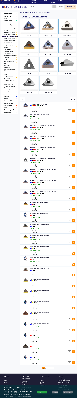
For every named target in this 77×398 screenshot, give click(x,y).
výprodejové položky (11, 110)
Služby (23, 384)
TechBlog (60, 1)
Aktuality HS (24, 381)
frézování (11, 92)
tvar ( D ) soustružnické (11, 29)
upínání (11, 94)
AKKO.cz (42, 383)
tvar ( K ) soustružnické (11, 31)
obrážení (11, 99)
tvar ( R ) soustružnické (11, 33)
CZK (74, 1)
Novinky (5, 380)
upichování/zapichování (11, 55)
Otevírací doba (25, 382)
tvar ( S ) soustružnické (11, 35)
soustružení (11, 23)
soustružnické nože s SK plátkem (11, 77)
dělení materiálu (11, 101)
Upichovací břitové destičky (11, 46)
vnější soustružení (11, 51)
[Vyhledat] (54, 6)
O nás (5, 379)
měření (11, 18)
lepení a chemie (11, 105)
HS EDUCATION (11, 112)
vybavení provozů (11, 103)
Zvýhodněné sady (11, 42)
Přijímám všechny (42, 392)
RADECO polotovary (11, 84)
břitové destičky (11, 25)
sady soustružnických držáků (11, 70)
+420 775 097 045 (65, 382)
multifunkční (11, 65)
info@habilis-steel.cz (66, 380)
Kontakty (68, 1)
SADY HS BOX (11, 16)
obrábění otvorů (11, 21)
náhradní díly (11, 90)
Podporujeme (7, 383)
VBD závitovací (11, 49)
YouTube (42, 382)
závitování (11, 57)
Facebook (42, 379)
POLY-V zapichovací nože (11, 62)
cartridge (11, 60)
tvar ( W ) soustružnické (11, 40)
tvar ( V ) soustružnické (11, 38)
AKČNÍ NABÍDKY (11, 14)
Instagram (42, 380)
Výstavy (46, 1)
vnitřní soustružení (11, 53)
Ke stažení (6, 382)
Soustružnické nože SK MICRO (11, 73)
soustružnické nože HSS (11, 81)
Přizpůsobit (55, 392)
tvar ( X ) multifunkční (11, 44)
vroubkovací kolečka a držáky (11, 87)
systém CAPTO (11, 67)
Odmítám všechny (68, 392)
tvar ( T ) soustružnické (11, 36)
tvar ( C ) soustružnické (11, 27)
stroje (11, 108)
